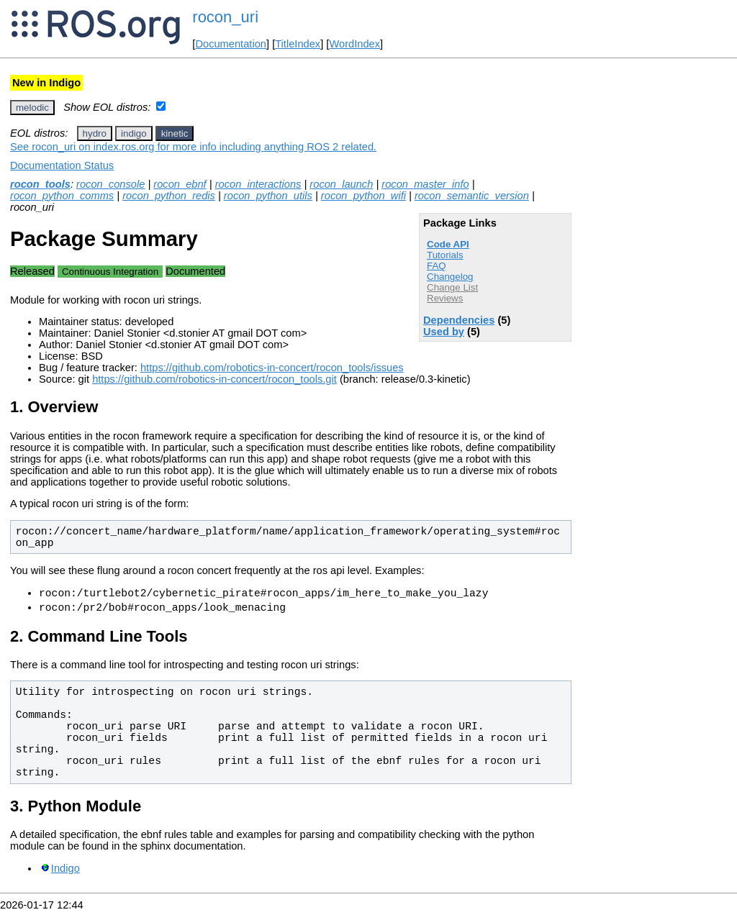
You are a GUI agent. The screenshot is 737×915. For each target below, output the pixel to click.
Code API (448, 244)
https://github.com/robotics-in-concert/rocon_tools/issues (272, 367)
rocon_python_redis (168, 195)
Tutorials (445, 255)
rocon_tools (40, 184)
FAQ (436, 265)
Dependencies (458, 320)
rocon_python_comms (62, 195)
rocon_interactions (258, 184)
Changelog (450, 276)
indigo (134, 133)
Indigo (65, 872)
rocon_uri (225, 17)
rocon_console (110, 184)
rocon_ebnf (179, 184)
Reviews (445, 298)
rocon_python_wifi (363, 195)
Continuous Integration (110, 271)
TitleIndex (297, 44)
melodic (32, 107)
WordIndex (354, 44)
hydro (95, 133)
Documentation (230, 44)
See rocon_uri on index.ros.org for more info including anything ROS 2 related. (193, 146)
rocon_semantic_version (472, 195)
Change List (452, 287)
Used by (443, 331)
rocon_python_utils (268, 195)
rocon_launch (341, 184)
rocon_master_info (425, 184)
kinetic (175, 133)
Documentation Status (62, 165)
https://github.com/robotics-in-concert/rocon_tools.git (214, 379)
